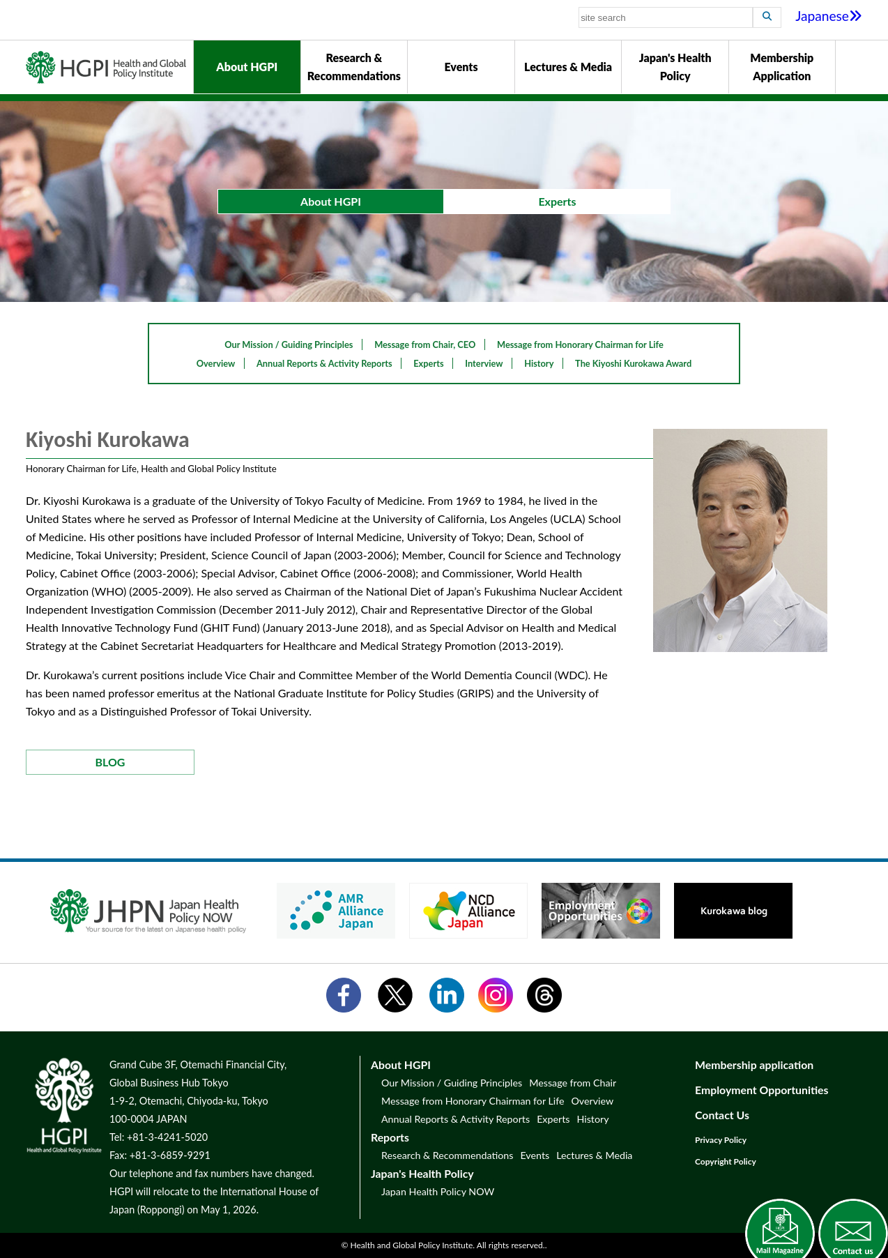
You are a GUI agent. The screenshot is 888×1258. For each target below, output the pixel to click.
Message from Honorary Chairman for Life (580, 344)
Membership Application (781, 66)
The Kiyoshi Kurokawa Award (633, 363)
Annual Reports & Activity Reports (324, 363)
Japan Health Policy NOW (437, 1191)
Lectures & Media (568, 66)
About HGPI (246, 66)
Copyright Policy (725, 1161)
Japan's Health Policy (675, 66)
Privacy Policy (721, 1140)
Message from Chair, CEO (424, 344)
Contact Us (722, 1114)
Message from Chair (572, 1083)
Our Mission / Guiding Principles (288, 344)
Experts (428, 363)
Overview (216, 363)
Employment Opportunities (762, 1089)
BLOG (110, 761)
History (538, 363)
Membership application (754, 1064)
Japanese (828, 16)
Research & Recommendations (354, 66)
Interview (484, 363)
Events (460, 66)
